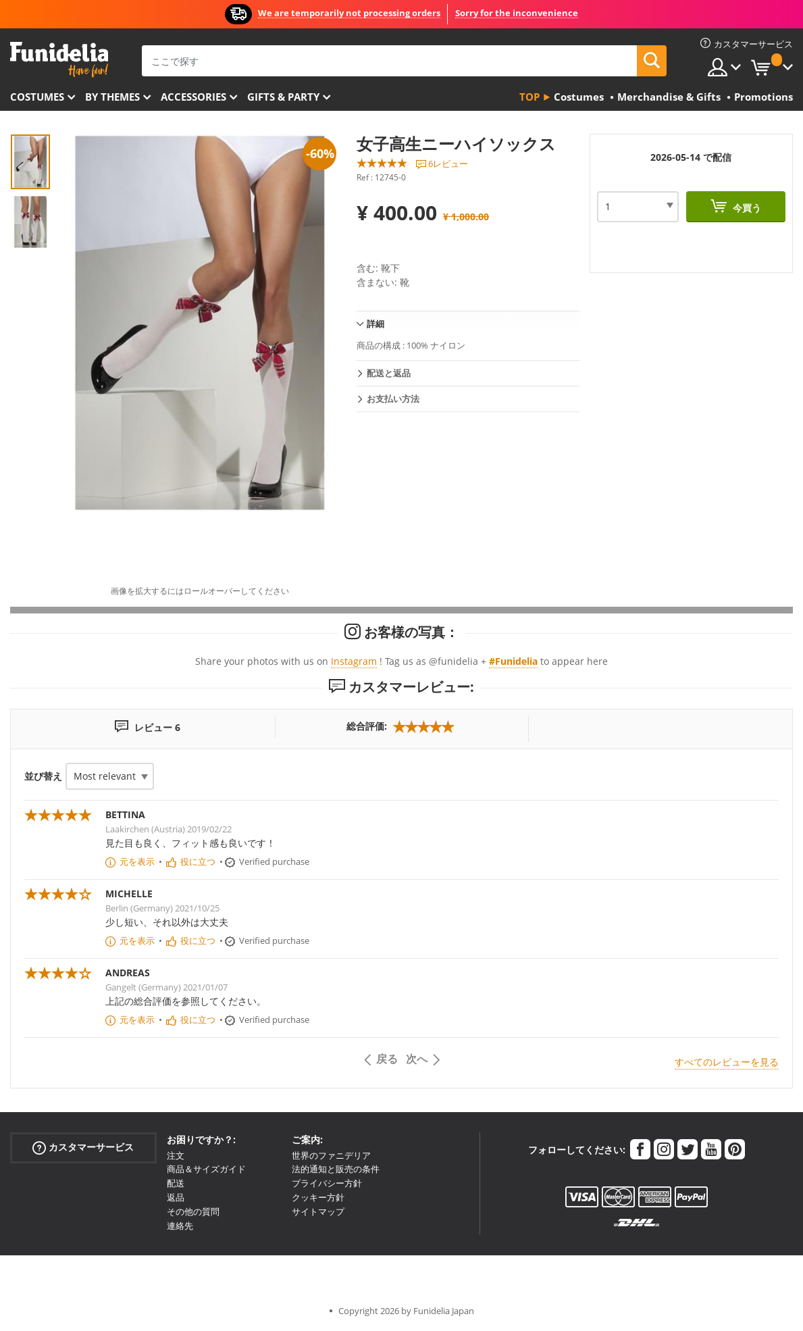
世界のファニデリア (331, 1155)
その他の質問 (193, 1211)
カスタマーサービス (83, 1147)
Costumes (37, 96)
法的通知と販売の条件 (336, 1169)
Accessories (193, 96)
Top (529, 96)
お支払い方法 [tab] (393, 399)
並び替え (43, 776)
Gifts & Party (283, 96)
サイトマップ (318, 1211)
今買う (745, 207)
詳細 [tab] (375, 324)
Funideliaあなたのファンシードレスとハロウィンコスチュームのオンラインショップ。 (59, 60)
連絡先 (180, 1226)
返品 (175, 1197)
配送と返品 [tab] (389, 373)
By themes (112, 96)
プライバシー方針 (327, 1183)
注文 (175, 1155)
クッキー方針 (318, 1197)
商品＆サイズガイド (206, 1169)
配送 (175, 1183)
